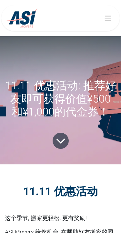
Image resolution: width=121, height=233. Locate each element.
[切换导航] (108, 18)
